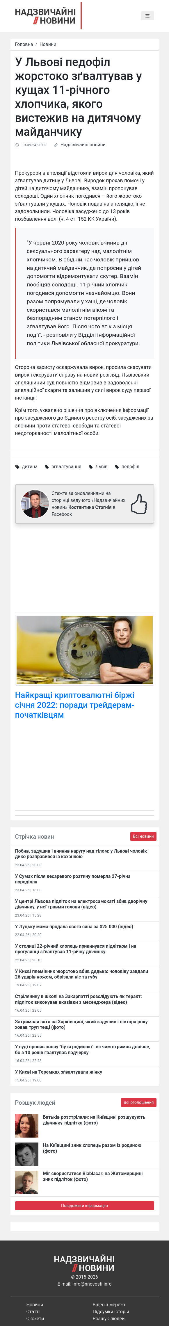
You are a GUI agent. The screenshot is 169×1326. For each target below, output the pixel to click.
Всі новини (143, 836)
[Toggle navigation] (147, 16)
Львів (101, 466)
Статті (33, 1311)
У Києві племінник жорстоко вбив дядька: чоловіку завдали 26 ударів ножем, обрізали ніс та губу (81, 974)
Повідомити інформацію (84, 1205)
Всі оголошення (139, 1102)
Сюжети (35, 1318)
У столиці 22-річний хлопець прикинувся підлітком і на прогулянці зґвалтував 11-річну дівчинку (75, 948)
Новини (48, 44)
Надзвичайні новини (83, 144)
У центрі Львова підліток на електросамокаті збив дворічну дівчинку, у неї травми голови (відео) (81, 904)
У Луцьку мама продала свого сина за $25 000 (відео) (74, 926)
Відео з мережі (109, 1304)
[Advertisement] (84, 569)
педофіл (130, 466)
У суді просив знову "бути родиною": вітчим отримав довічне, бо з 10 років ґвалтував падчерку (82, 1049)
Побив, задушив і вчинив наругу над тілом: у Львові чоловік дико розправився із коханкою (81, 853)
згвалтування (66, 466)
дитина (30, 466)
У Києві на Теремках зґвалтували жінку (58, 1072)
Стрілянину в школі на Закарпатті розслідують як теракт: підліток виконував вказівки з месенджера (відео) (78, 999)
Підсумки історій (111, 1311)
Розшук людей (109, 1318)
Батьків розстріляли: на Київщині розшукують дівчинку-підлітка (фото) (94, 1119)
